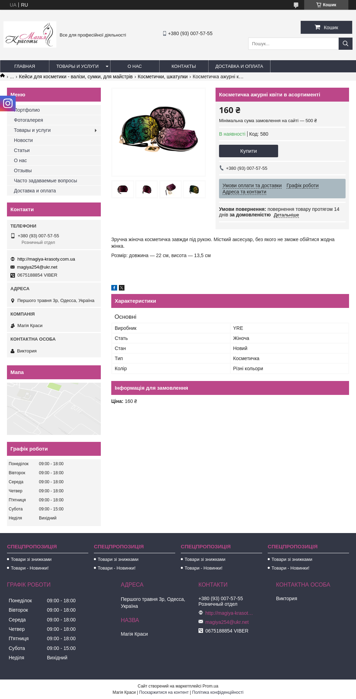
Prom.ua (210, 686)
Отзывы (23, 170)
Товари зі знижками (31, 559)
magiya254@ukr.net (37, 267)
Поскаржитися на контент (163, 692)
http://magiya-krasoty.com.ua (46, 259)
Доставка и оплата (239, 66)
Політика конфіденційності (218, 692)
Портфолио (27, 110)
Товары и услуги (77, 66)
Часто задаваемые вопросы (45, 180)
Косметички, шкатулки (163, 76)
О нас (135, 66)
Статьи (22, 150)
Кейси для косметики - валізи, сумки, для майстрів (76, 76)
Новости (23, 140)
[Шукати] (346, 44)
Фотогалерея (28, 120)
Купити (248, 151)
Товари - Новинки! (30, 568)
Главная (24, 66)
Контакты (183, 66)
